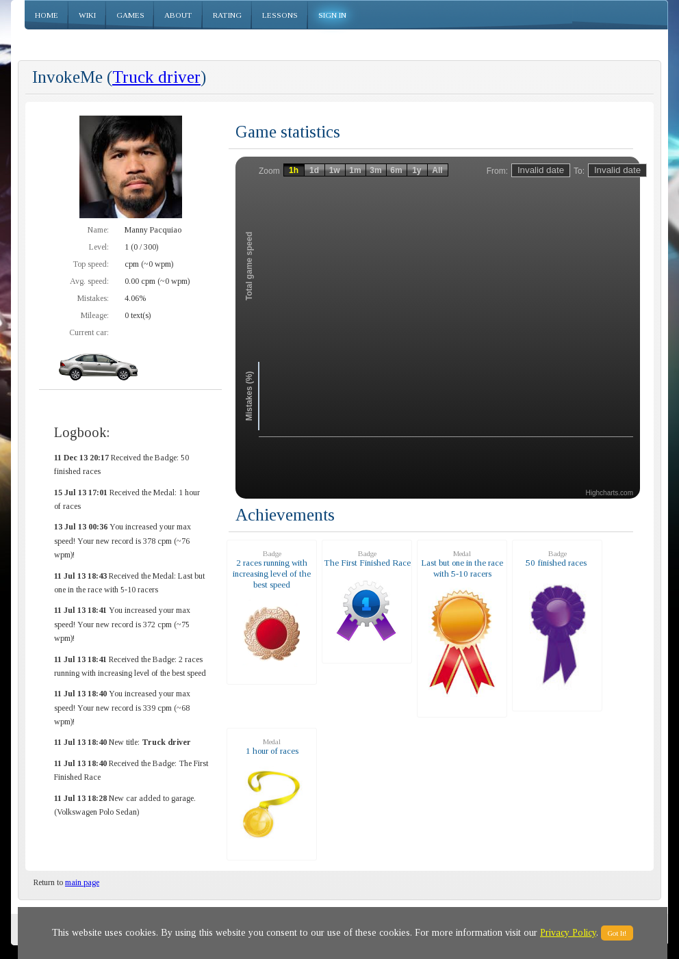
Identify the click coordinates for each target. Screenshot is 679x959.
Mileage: (95, 315)
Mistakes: (93, 298)
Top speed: (91, 264)
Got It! (617, 933)
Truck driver (156, 77)
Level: (99, 247)
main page (82, 882)
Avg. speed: (89, 281)
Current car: (89, 332)
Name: (98, 230)
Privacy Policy (568, 933)
